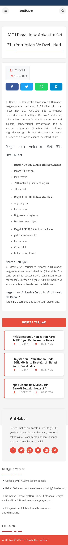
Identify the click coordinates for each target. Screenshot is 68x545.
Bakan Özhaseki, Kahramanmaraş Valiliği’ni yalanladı (35, 488)
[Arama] (62, 10)
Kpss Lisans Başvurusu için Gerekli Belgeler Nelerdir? (30, 386)
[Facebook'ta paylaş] (12, 86)
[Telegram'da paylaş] (56, 86)
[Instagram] (30, 450)
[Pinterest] (55, 450)
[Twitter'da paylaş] (26, 86)
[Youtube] (38, 450)
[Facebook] (13, 450)
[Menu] (5, 10)
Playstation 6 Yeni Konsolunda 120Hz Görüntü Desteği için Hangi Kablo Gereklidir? (34, 362)
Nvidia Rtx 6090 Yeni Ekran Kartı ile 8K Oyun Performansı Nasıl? (33, 338)
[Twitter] (21, 450)
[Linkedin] (46, 450)
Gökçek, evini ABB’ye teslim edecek (25, 481)
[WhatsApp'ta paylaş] (41, 86)
